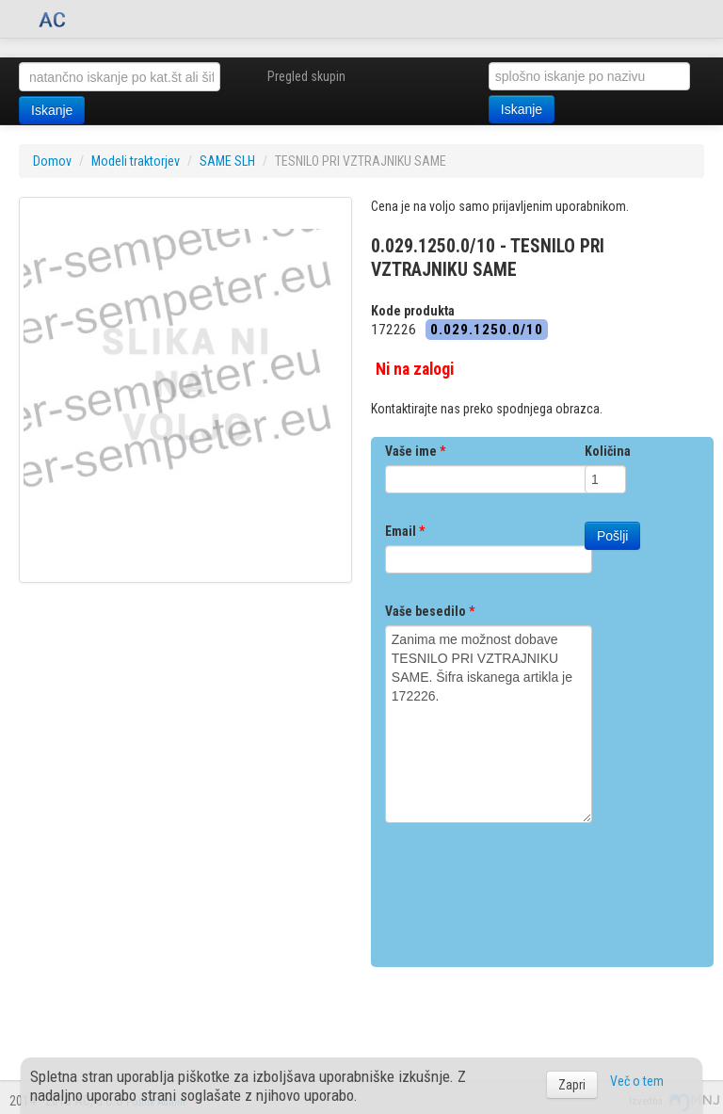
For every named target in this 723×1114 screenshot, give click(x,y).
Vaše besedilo (429, 611)
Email (405, 531)
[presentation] (528, 888)
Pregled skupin (306, 76)
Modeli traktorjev (135, 161)
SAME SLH (227, 161)
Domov (52, 161)
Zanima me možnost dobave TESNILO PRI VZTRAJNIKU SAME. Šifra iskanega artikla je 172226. (488, 724)
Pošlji (612, 535)
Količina (608, 451)
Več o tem (637, 1081)
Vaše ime (415, 451)
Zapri (572, 1084)
